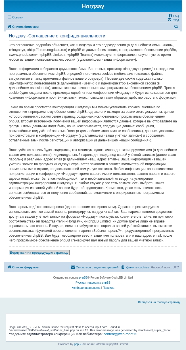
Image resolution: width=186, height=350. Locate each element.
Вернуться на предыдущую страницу (39, 252)
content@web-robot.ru (120, 334)
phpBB (83, 277)
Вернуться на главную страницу (159, 302)
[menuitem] (173, 16)
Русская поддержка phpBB (93, 282)
